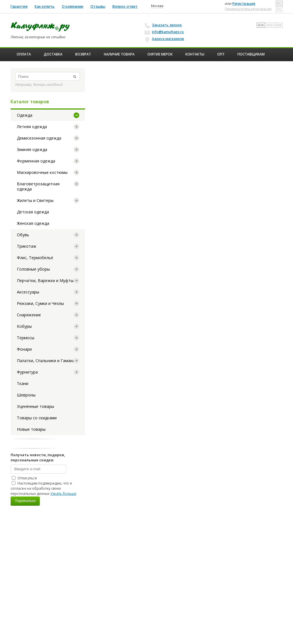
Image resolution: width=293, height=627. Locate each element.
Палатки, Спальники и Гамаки (46, 360)
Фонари (24, 349)
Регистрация (243, 3)
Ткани (22, 383)
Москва (157, 6)
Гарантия (19, 6)
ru (279, 3)
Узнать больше (63, 493)
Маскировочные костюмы (42, 172)
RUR (261, 25)
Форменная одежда (36, 161)
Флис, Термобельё (35, 257)
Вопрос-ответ (125, 6)
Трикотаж (26, 246)
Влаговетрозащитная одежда (38, 186)
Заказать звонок (164, 25)
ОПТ (221, 54)
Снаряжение (29, 315)
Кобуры (24, 326)
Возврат (83, 54)
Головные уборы (33, 269)
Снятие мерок (160, 54)
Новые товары (31, 429)
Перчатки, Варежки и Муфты (45, 280)
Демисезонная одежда (39, 138)
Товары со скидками (37, 417)
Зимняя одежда (32, 149)
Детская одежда (33, 212)
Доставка (53, 54)
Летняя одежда (32, 126)
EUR (279, 25)
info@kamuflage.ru (165, 31)
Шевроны (26, 395)
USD (270, 25)
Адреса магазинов (165, 38)
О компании (72, 6)
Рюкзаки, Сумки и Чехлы (40, 303)
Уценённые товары (35, 406)
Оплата (24, 54)
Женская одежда (33, 223)
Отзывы (97, 6)
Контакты (194, 54)
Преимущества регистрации (248, 9)
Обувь (23, 234)
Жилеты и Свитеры (35, 200)
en (279, 9)
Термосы (25, 337)
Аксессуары (28, 292)
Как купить (45, 6)
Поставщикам (251, 54)
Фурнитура (27, 372)
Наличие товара (119, 54)
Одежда (24, 115)
